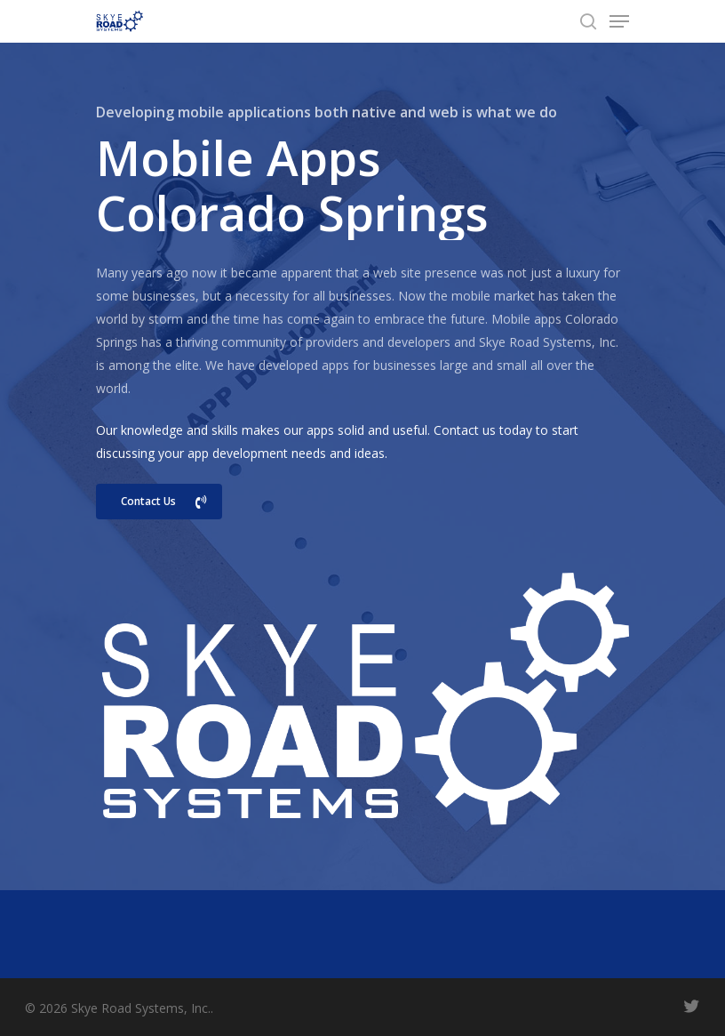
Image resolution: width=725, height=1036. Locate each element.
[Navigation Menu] (619, 21)
